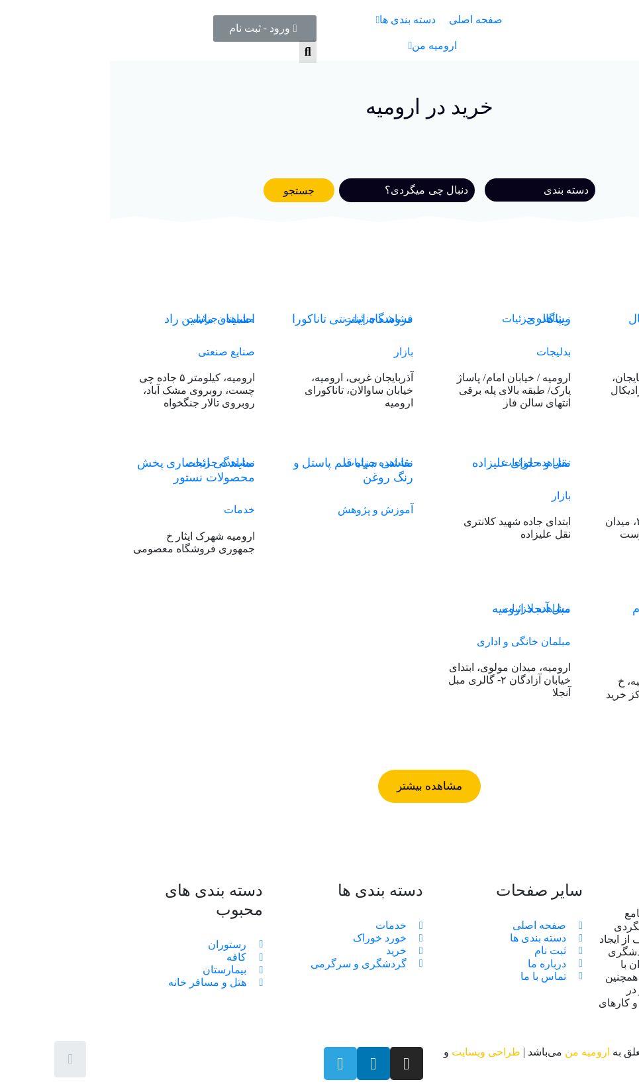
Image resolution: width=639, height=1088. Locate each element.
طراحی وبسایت (376, 1052)
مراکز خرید (594, 655)
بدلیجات (443, 351)
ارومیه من (477, 1052)
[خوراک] (430, 190)
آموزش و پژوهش (265, 509)
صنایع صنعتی (116, 351)
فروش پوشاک (588, 351)
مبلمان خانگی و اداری (414, 641)
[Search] (297, 190)
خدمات (129, 509)
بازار (293, 351)
